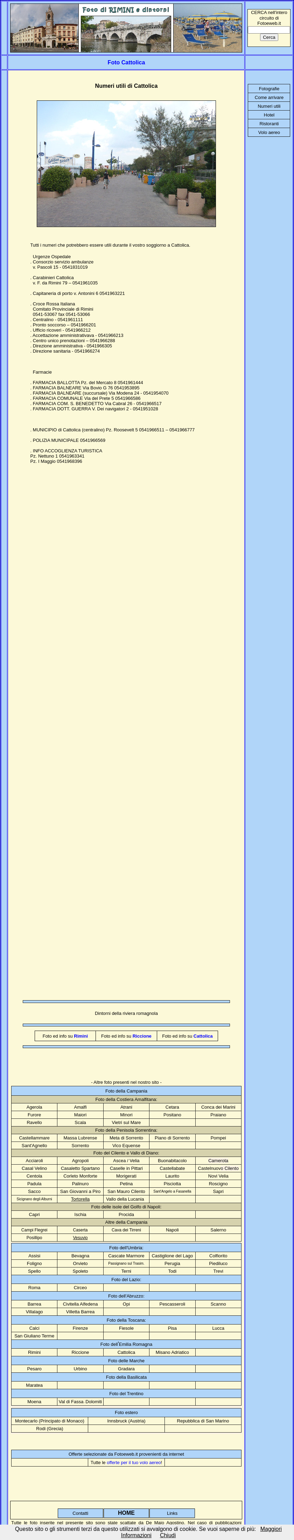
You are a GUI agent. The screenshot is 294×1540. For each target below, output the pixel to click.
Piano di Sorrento (172, 1137)
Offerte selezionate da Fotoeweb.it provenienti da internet (126, 1454)
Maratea (34, 1385)
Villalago (34, 1311)
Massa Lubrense (80, 1137)
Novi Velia (218, 1176)
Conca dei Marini (218, 1107)
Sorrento (80, 1145)
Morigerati (126, 1176)
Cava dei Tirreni (126, 1230)
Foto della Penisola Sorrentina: (126, 1130)
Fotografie (269, 88)
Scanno (218, 1304)
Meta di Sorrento (126, 1137)
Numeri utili (269, 106)
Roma (34, 1287)
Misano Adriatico (172, 1352)
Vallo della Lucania (125, 1199)
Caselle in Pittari (126, 1168)
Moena (34, 1401)
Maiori (80, 1114)
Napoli (172, 1229)
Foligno (34, 1263)
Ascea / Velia (126, 1160)
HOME (126, 1513)
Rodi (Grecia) (49, 1428)
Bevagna (80, 1255)
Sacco (34, 1191)
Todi (172, 1271)
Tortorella (80, 1199)
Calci (34, 1328)
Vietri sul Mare (126, 1122)
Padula (34, 1183)
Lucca (218, 1328)
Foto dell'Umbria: (126, 1247)
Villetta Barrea (80, 1311)
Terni (126, 1271)
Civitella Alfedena (80, 1304)
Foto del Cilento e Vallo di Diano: (126, 1153)
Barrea (34, 1304)
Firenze (80, 1328)
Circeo (80, 1287)
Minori (126, 1114)
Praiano (218, 1114)
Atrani (126, 1107)
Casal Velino (34, 1168)
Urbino (80, 1368)
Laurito (172, 1176)
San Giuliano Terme (34, 1335)
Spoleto (80, 1271)
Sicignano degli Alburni (34, 1199)
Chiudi (168, 1535)
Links (172, 1513)
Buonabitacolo (172, 1160)
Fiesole (126, 1328)
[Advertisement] (72, 594)
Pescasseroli (172, 1304)
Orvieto (80, 1263)
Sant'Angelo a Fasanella (172, 1191)
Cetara (172, 1107)
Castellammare (34, 1137)
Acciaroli (34, 1160)
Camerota (218, 1160)
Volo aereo (269, 132)
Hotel (269, 115)
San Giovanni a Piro (80, 1191)
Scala (80, 1122)
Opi (126, 1304)
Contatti (80, 1513)
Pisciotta (172, 1183)
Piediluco (218, 1263)
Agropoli (80, 1160)
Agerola (34, 1107)
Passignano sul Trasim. (126, 1263)
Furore (34, 1114)
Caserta (80, 1230)
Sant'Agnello (34, 1145)
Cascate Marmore (126, 1255)
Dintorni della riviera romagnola (126, 1013)
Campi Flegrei (34, 1230)
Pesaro (34, 1368)
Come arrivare (269, 97)
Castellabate (172, 1168)
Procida (126, 1214)
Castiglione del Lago (172, 1255)
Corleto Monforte (80, 1176)
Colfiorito (218, 1255)
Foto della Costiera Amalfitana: (126, 1099)
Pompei (218, 1137)
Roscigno (218, 1183)
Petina (126, 1183)
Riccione (80, 1352)
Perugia (172, 1263)
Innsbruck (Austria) (126, 1421)
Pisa (172, 1328)
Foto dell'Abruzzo (125, 1296)
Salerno (218, 1229)
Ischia (80, 1214)
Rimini (34, 1352)
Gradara (126, 1368)
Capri (34, 1214)
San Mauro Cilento (126, 1191)
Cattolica (126, 1352)
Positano (172, 1114)
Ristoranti (269, 123)
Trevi (218, 1271)
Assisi (34, 1255)
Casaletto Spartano (80, 1168)
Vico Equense (126, 1145)
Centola (34, 1176)
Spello (34, 1271)
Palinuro (80, 1183)
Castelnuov (218, 1168)
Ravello (34, 1122)
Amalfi (80, 1107)
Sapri (218, 1191)
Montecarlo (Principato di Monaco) (49, 1421)
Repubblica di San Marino (203, 1421)
